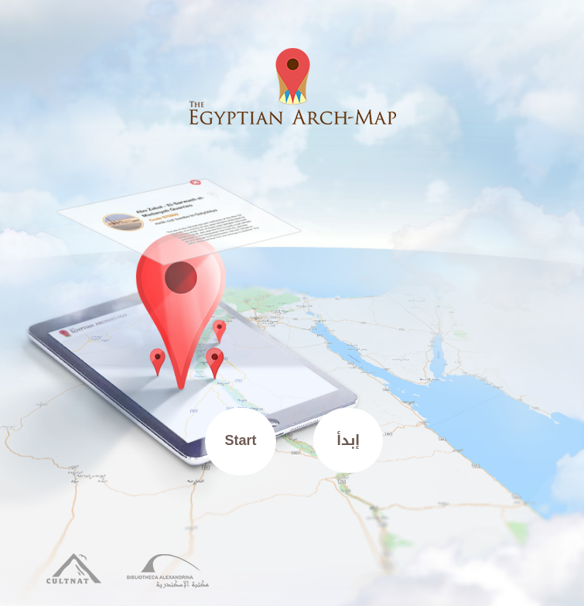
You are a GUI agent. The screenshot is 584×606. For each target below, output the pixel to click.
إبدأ (348, 440)
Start (241, 440)
